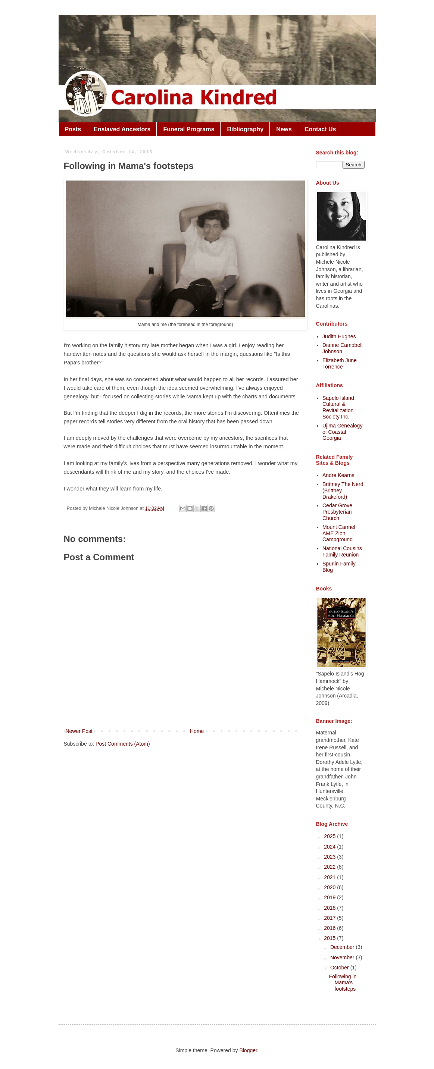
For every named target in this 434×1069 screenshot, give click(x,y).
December (343, 947)
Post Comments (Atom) (123, 744)
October (340, 968)
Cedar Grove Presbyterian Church (337, 511)
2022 (330, 867)
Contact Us (320, 129)
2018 (330, 908)
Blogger (248, 1050)
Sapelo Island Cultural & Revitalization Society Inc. (338, 407)
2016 (330, 928)
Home (197, 731)
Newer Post (79, 731)
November (343, 957)
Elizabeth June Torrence (339, 363)
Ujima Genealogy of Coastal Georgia (342, 432)
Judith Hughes (339, 336)
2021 (330, 877)
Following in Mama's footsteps (342, 983)
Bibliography (245, 129)
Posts (73, 129)
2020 (330, 887)
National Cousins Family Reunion (342, 551)
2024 (330, 847)
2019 (330, 897)
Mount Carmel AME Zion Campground (338, 533)
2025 (330, 836)
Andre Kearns (338, 475)
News (284, 129)
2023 (330, 857)
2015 (330, 938)
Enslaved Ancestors (122, 129)
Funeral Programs (188, 129)
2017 (330, 918)
